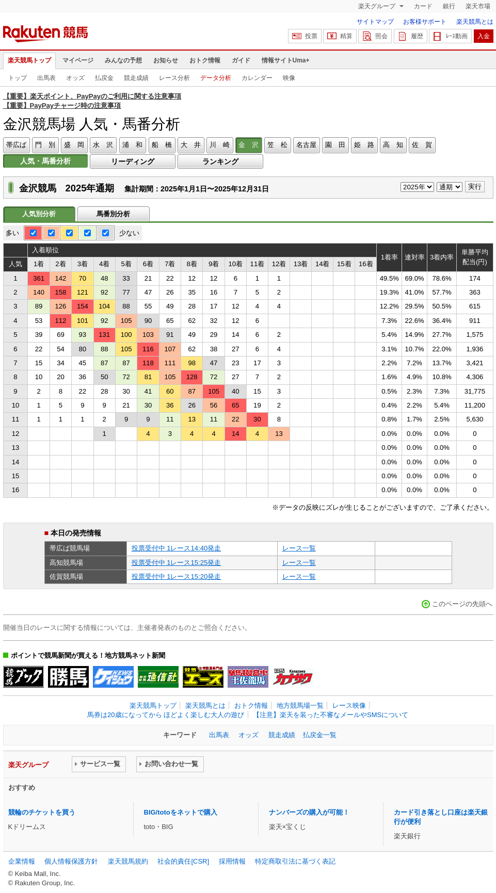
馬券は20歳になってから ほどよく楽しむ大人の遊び (165, 715)
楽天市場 (478, 6)
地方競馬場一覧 (300, 705)
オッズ (75, 78)
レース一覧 (299, 548)
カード (423, 6)
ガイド (241, 60)
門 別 (45, 145)
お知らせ (165, 60)
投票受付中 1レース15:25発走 (176, 562)
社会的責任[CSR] (183, 861)
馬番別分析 (113, 214)
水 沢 (103, 145)
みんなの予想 (123, 60)
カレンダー (257, 78)
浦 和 (132, 145)
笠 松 (277, 145)
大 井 (191, 145)
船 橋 (162, 145)
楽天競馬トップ (29, 60)
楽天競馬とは (474, 21)
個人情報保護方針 (71, 861)
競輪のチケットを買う (41, 812)
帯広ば (16, 145)
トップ (17, 78)
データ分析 (215, 78)
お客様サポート (424, 21)
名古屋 (306, 145)
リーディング (132, 161)
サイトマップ (375, 21)
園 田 (335, 145)
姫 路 (364, 145)
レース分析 (174, 78)
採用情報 (232, 861)
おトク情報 (204, 60)
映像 (289, 78)
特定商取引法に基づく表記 (295, 861)
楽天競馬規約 (128, 861)
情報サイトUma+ (286, 60)
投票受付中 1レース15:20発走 (176, 576)
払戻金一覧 (320, 735)
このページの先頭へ (462, 604)
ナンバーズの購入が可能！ (309, 812)
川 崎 (220, 145)
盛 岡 (74, 145)
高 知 (393, 145)
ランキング (220, 161)
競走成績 (136, 78)
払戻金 (104, 78)
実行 (475, 186)
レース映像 (349, 705)
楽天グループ (377, 6)
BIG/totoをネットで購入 (180, 812)
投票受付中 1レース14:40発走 (176, 548)
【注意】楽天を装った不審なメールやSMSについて (330, 715)
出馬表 (46, 78)
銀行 (449, 6)
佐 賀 (422, 145)
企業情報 (21, 861)
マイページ (77, 60)
